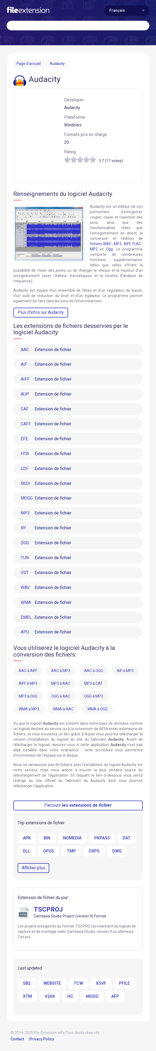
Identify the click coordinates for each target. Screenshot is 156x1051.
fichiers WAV (100, 244)
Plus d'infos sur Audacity (41, 312)
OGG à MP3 (93, 697)
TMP (71, 851)
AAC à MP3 (60, 671)
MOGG (92, 997)
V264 (50, 997)
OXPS (94, 851)
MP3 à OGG (28, 697)
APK (27, 838)
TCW (78, 984)
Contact (17, 1040)
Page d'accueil (29, 63)
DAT (127, 838)
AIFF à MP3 (28, 684)
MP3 (117, 244)
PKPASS (102, 838)
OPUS (49, 851)
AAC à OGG (93, 671)
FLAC (136, 244)
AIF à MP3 (125, 671)
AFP (115, 997)
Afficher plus (33, 868)
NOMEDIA (72, 838)
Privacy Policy (41, 1040)
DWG (117, 851)
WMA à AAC (63, 709)
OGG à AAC (60, 697)
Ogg (109, 249)
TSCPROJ (48, 910)
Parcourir (78, 805)
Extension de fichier (45, 350)
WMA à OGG (97, 709)
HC (70, 997)
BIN (47, 838)
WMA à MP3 (29, 709)
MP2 (94, 249)
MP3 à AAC (60, 684)
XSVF (101, 984)
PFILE (124, 984)
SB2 (27, 984)
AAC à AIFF (28, 671)
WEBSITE (52, 984)
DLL (27, 851)
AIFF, (127, 244)
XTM (27, 997)
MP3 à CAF (93, 684)
